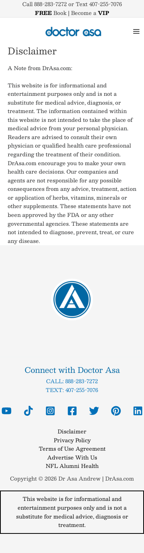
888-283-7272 (81, 381)
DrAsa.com (119, 478)
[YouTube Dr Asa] (7, 411)
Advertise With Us (72, 457)
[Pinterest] (116, 411)
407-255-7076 (81, 390)
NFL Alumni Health (72, 465)
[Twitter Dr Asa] (94, 411)
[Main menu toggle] (136, 31)
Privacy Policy (72, 440)
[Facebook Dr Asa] (72, 411)
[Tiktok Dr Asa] (28, 411)
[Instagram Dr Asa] (50, 411)
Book (50, 12)
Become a (90, 12)
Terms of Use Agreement (72, 448)
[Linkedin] (138, 411)
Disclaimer (72, 431)
